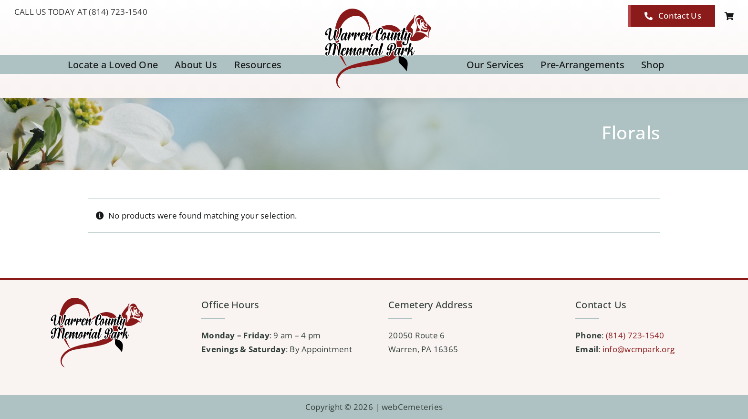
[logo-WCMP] (374, 8)
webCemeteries (412, 406)
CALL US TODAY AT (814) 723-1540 (80, 11)
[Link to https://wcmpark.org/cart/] (729, 16)
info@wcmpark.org (639, 349)
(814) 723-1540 (635, 335)
